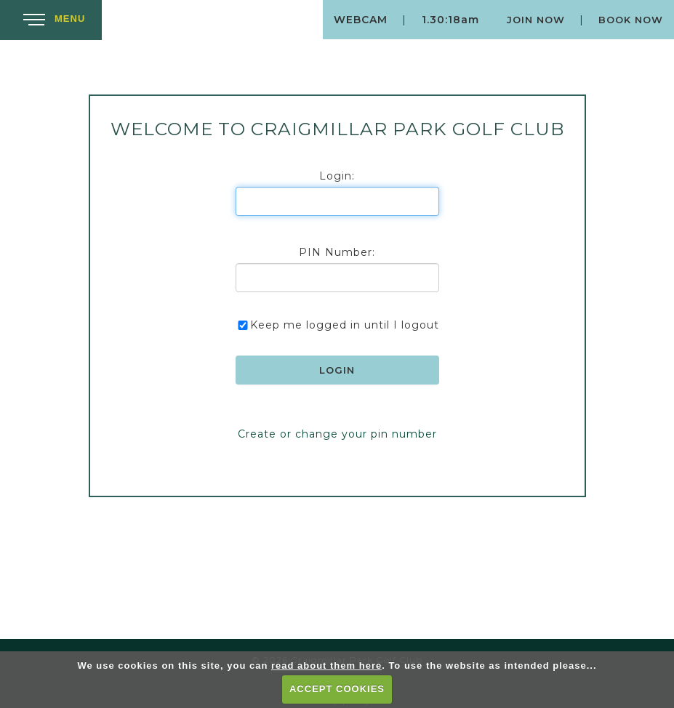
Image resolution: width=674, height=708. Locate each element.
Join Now (536, 19)
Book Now (630, 19)
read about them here (326, 665)
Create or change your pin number (337, 434)
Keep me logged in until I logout (337, 324)
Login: (337, 175)
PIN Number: (337, 252)
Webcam (361, 19)
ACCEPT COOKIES (337, 688)
